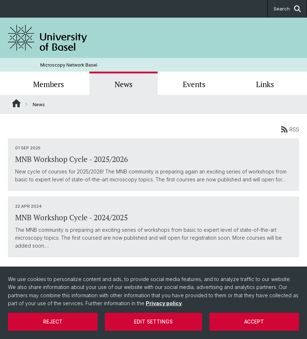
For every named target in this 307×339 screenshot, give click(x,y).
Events (194, 84)
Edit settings (153, 321)
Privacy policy (164, 303)
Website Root (16, 103)
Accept (254, 321)
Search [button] (287, 8)
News (123, 84)
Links (265, 84)
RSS (290, 129)
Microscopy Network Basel (68, 65)
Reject (52, 321)
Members (48, 84)
